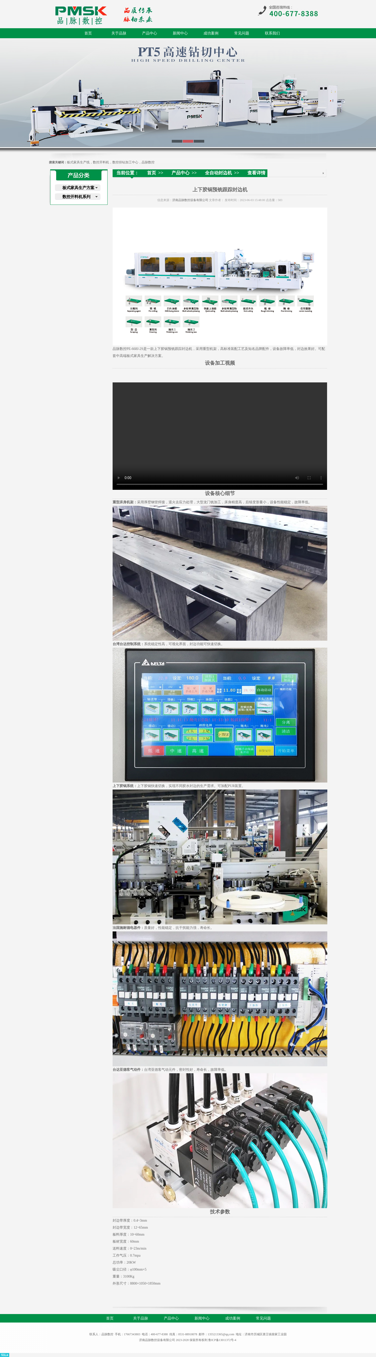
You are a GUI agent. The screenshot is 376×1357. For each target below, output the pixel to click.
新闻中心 (180, 33)
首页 (88, 33)
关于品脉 (118, 33)
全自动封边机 (218, 172)
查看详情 (256, 172)
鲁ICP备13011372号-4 (222, 1340)
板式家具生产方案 (78, 188)
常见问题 (241, 33)
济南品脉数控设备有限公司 (190, 200)
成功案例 (210, 33)
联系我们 (272, 33)
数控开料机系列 (76, 197)
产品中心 (149, 33)
